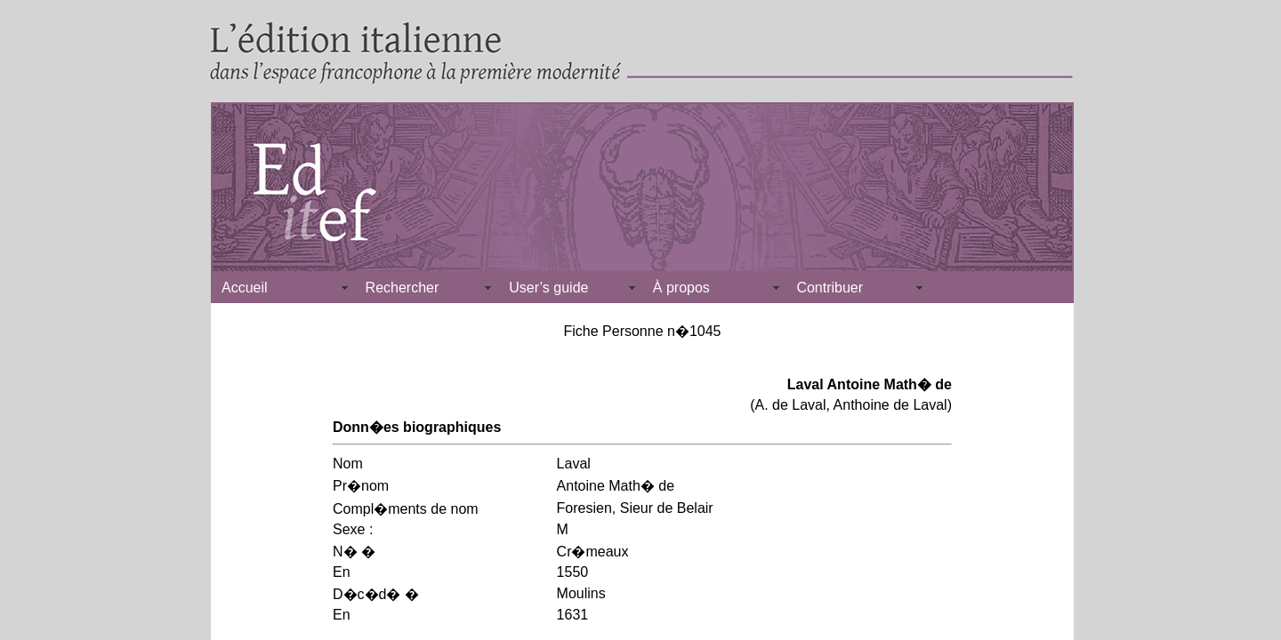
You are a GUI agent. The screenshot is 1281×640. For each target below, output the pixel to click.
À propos (681, 287)
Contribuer (829, 287)
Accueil (245, 287)
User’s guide (548, 287)
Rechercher (402, 287)
